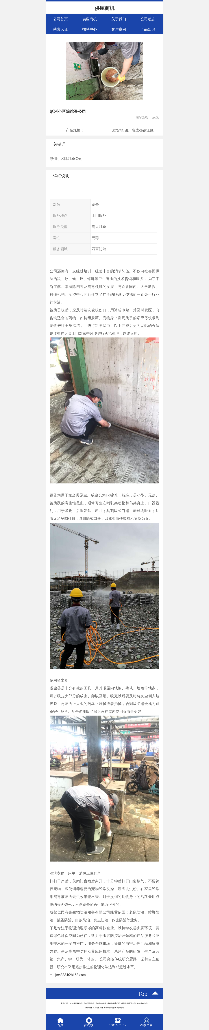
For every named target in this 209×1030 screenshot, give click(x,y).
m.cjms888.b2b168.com (68, 975)
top (143, 993)
